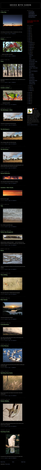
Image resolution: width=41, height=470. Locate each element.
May (30, 53)
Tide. (2, 206)
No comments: (14, 104)
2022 (29, 28)
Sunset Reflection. (5, 173)
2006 (29, 103)
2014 (29, 41)
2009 (29, 98)
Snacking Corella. (5, 431)
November (31, 44)
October (30, 45)
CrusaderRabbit (31, 12)
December (31, 42)
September (31, 47)
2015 (29, 39)
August (30, 49)
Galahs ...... (3, 39)
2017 (29, 36)
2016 (29, 38)
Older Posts (23, 461)
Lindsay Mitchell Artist (32, 15)
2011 (29, 95)
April (30, 85)
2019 (29, 33)
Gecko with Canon (20, 5)
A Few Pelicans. (5, 345)
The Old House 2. (5, 129)
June (30, 52)
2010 (29, 97)
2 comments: (13, 33)
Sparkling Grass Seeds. (7, 373)
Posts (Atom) (7, 464)
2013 (29, 92)
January (30, 90)
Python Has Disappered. (7, 232)
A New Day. (3, 12)
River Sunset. (4, 299)
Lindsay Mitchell (31, 13)
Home (13, 461)
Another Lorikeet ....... (6, 87)
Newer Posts (3, 461)
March (30, 87)
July (30, 50)
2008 (29, 100)
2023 (29, 27)
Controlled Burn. (5, 324)
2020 (29, 31)
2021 (29, 30)
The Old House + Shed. (7, 110)
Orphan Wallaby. (5, 401)
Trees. (2, 61)
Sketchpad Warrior (31, 16)
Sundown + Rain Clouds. (7, 187)
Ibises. (2, 250)
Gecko (35, 108)
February (31, 88)
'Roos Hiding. (4, 274)
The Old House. (5, 149)
